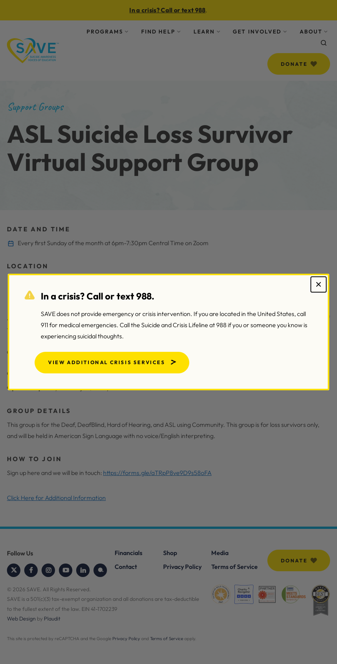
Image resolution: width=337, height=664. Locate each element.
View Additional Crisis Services (106, 362)
